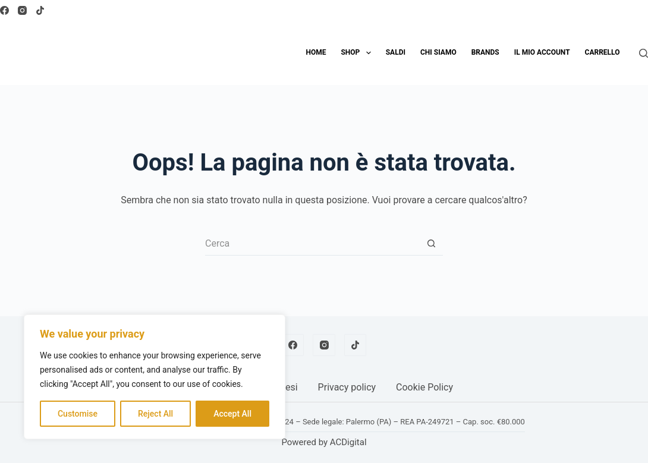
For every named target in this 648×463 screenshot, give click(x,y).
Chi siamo (438, 52)
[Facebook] (4, 10)
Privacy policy (347, 387)
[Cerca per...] (312, 244)
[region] (154, 376)
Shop (358, 53)
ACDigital (348, 442)
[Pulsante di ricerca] (431, 244)
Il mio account (542, 52)
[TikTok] (40, 10)
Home (316, 52)
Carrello (602, 52)
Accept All (232, 413)
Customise (77, 413)
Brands (485, 52)
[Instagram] (22, 10)
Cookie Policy (424, 387)
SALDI (395, 52)
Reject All (155, 413)
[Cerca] (643, 53)
